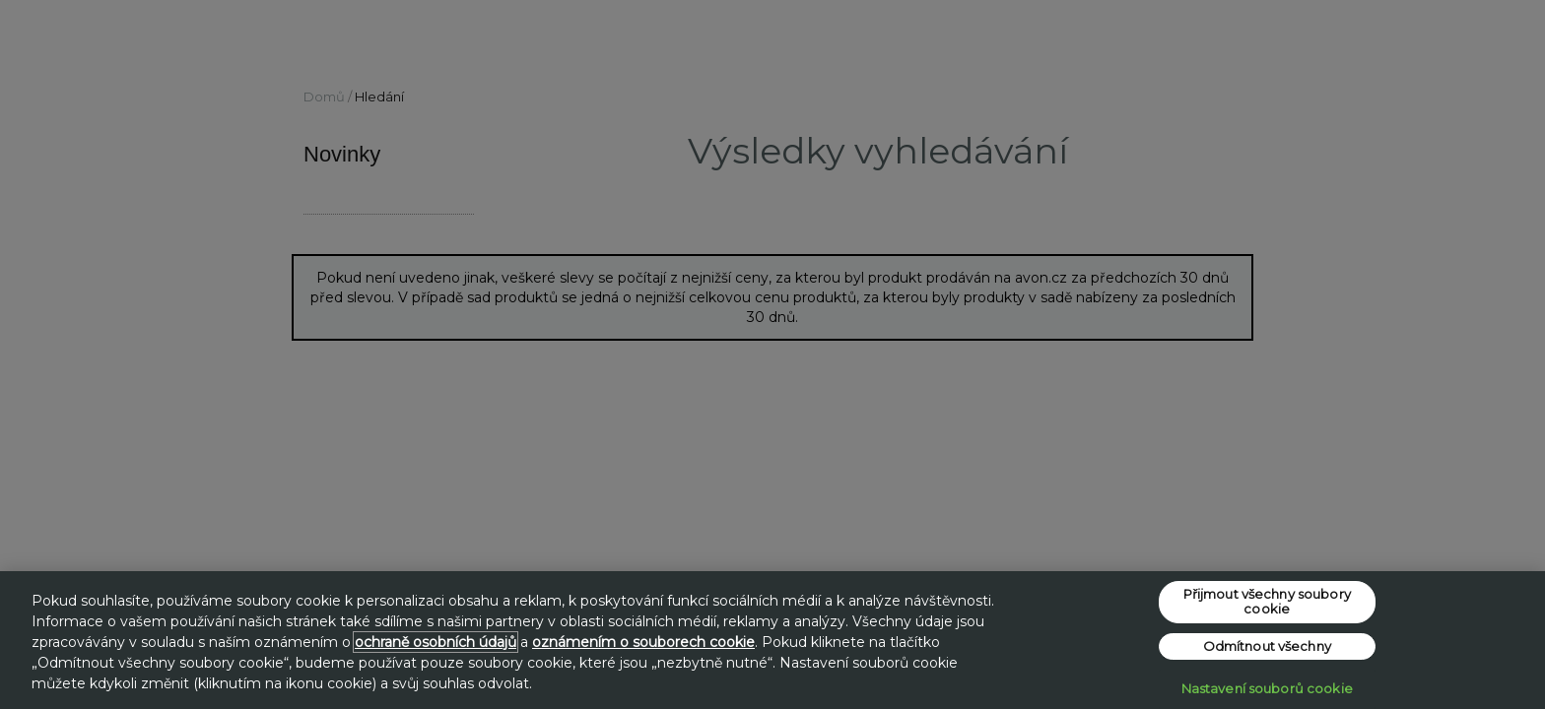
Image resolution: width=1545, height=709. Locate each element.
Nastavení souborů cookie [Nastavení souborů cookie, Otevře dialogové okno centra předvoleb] (1267, 688)
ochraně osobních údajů (435, 642)
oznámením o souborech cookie (643, 642)
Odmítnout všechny (1267, 646)
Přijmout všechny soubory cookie (1267, 601)
